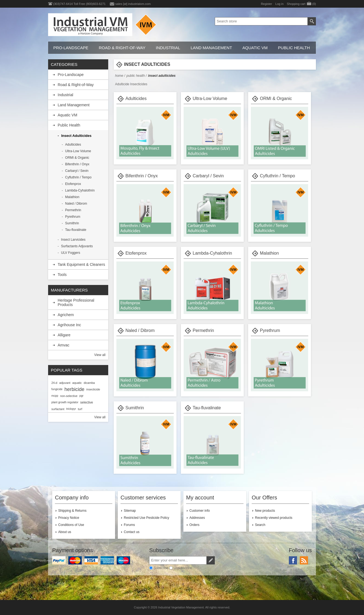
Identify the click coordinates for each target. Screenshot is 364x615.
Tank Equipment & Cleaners (81, 264)
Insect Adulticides (76, 136)
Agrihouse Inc (69, 325)
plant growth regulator (64, 402)
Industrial (168, 47)
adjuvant (65, 382)
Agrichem (66, 315)
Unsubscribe (183, 568)
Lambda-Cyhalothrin (212, 253)
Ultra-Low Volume (210, 98)
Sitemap (130, 511)
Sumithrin (134, 407)
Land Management (211, 47)
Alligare (64, 335)
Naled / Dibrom (140, 330)
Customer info (199, 511)
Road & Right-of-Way (122, 47)
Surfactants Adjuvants (77, 246)
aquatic (77, 382)
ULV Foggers (70, 253)
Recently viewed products (273, 518)
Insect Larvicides (73, 240)
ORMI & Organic (276, 98)
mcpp (54, 395)
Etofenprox (135, 253)
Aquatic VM (255, 47)
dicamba (89, 382)
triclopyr (71, 408)
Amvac (63, 345)
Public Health (294, 47)
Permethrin (203, 330)
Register (266, 3)
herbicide (74, 389)
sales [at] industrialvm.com (133, 3)
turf (80, 409)
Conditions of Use (71, 525)
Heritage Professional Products (76, 302)
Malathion (269, 253)
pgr (82, 395)
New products (265, 511)
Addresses (197, 518)
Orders (194, 525)
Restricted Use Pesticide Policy (146, 518)
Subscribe (161, 568)
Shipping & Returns (72, 511)
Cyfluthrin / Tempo (277, 175)
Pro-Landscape (70, 47)
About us (64, 532)
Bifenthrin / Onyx (141, 175)
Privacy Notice (68, 518)
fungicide (57, 389)
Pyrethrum (270, 330)
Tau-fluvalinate (207, 407)
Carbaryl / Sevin (208, 175)
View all (99, 355)
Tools (62, 274)
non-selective (69, 396)
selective (86, 402)
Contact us (131, 532)
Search (260, 525)
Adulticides (135, 98)
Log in (279, 3)
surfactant (57, 409)
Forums (129, 525)
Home (119, 76)
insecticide (93, 389)
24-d (54, 382)
